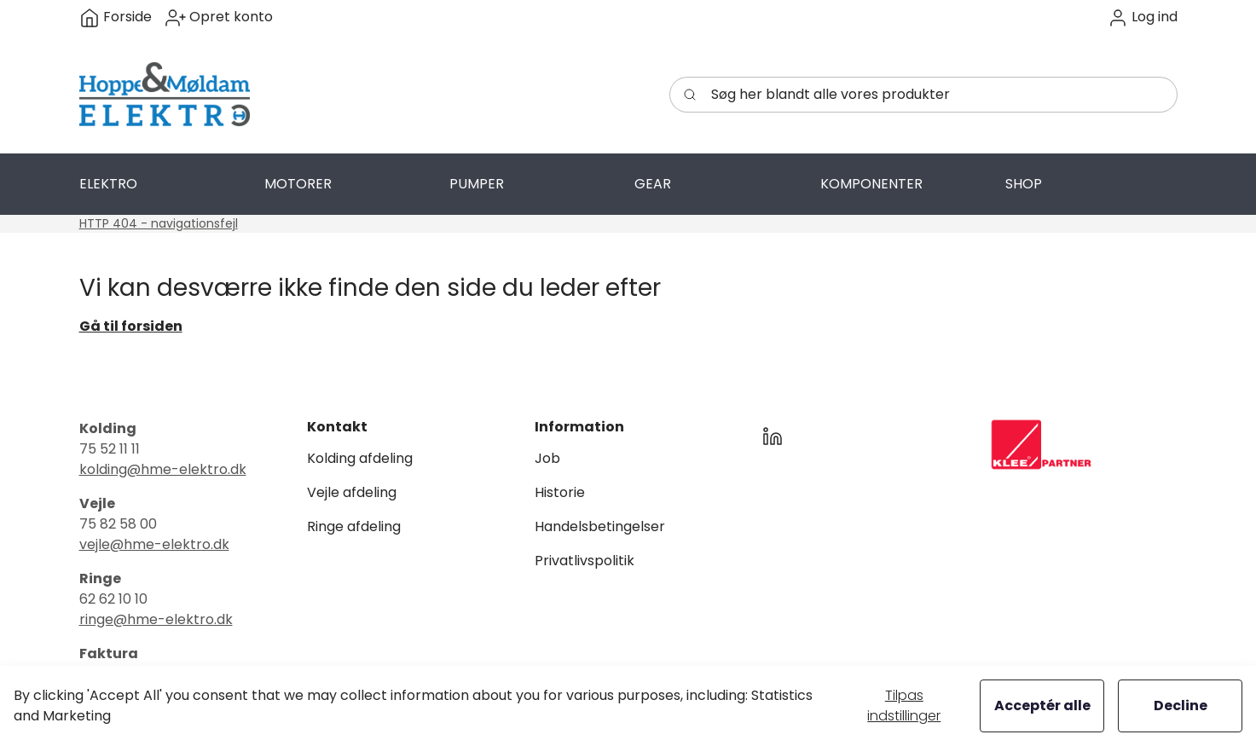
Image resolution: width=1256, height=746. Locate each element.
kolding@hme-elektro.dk (162, 469)
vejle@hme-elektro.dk (154, 544)
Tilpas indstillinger (904, 705)
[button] (1142, 17)
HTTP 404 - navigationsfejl (158, 223)
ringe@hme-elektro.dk (156, 619)
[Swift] (164, 94)
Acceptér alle (1042, 705)
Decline (1180, 705)
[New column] (1041, 445)
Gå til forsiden (130, 326)
